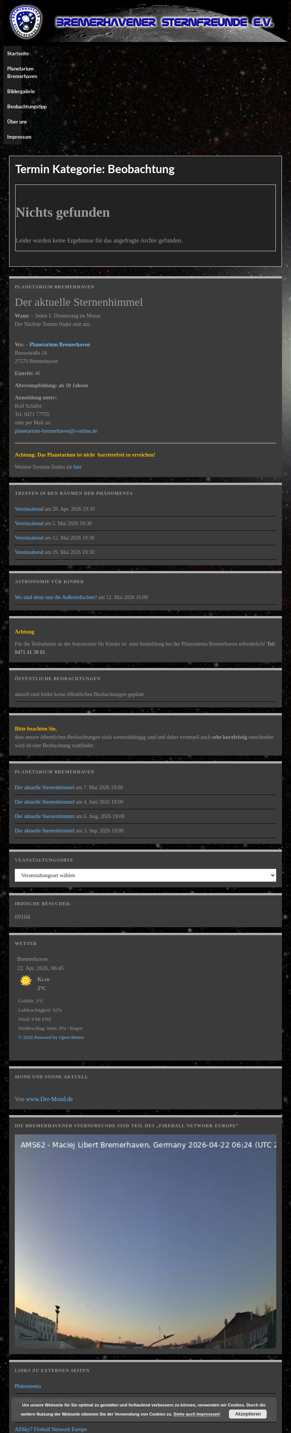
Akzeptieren (248, 1414)
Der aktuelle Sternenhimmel (45, 708)
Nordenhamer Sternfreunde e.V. (48, 1321)
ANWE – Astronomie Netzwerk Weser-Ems (61, 1335)
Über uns (195, 53)
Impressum (225, 53)
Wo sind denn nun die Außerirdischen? (56, 518)
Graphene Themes (69, 1424)
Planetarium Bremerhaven (65, 53)
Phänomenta (28, 1306)
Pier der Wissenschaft (38, 1364)
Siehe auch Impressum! (197, 1414)
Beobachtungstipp (157, 53)
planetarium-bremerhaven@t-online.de (56, 351)
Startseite (18, 53)
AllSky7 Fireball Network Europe (51, 1350)
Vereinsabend (29, 429)
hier (78, 387)
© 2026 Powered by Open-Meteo (51, 958)
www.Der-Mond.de (49, 1019)
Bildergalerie (116, 53)
